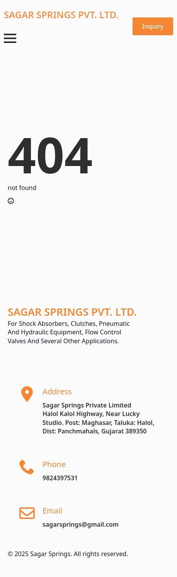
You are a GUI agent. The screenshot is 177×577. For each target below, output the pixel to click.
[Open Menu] (10, 38)
